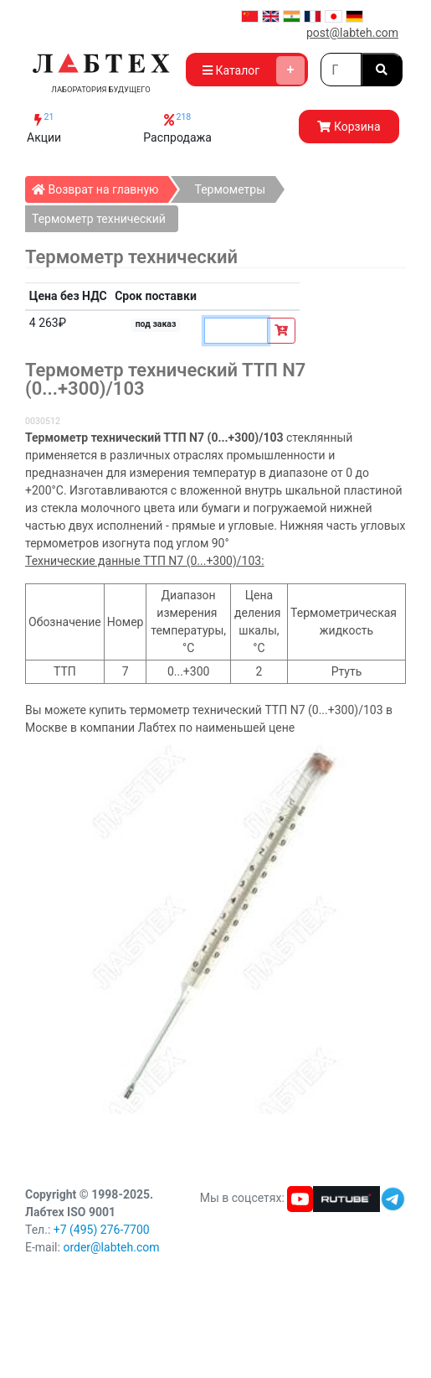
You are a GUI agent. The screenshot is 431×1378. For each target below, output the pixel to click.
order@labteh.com (111, 1247)
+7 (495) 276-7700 (102, 1229)
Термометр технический (99, 218)
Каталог (254, 70)
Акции (44, 127)
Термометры (229, 189)
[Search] (341, 69)
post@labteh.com (352, 32)
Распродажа (177, 127)
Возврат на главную (100, 186)
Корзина (348, 126)
